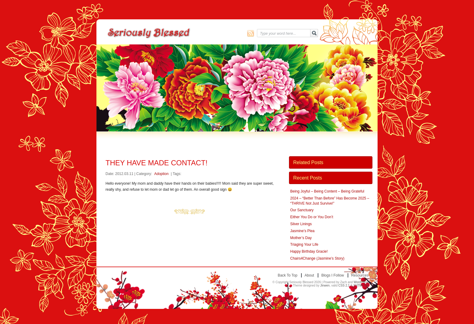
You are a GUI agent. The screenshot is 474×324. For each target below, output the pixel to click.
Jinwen (325, 285)
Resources (359, 275)
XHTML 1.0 (360, 285)
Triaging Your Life (304, 244)
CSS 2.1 (343, 285)
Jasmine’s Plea (302, 231)
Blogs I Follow (332, 275)
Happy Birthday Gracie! (309, 251)
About (309, 275)
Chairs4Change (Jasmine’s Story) (317, 258)
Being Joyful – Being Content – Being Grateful (327, 191)
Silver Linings (301, 224)
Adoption (161, 174)
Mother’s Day (301, 238)
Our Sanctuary (301, 210)
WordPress (361, 282)
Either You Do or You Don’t (311, 217)
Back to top (287, 275)
